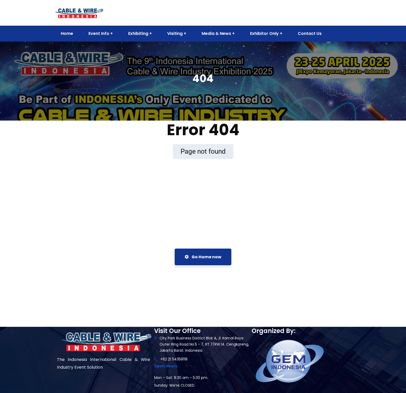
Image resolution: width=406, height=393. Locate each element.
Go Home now (203, 257)
